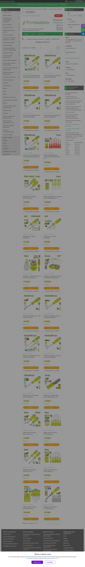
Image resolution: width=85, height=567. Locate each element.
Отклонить (50, 562)
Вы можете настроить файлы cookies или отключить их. (42, 558)
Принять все (37, 562)
